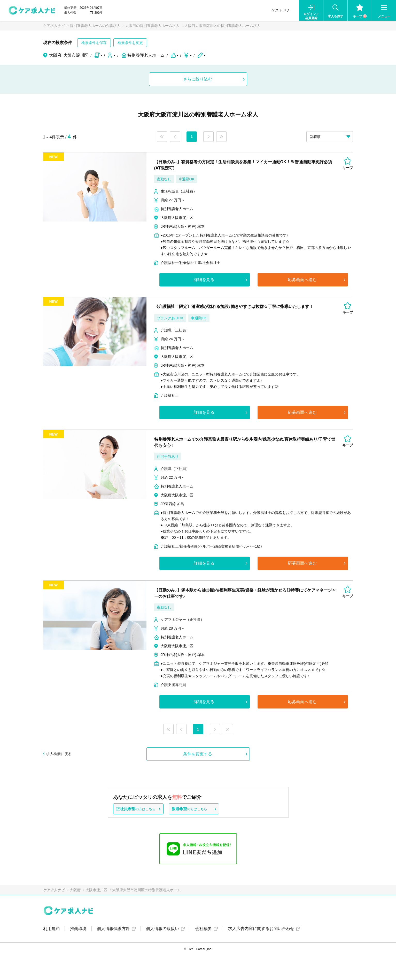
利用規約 (51, 928)
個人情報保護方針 (113, 928)
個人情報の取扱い (162, 928)
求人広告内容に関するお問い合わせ (261, 928)
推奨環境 (78, 928)
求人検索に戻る (59, 754)
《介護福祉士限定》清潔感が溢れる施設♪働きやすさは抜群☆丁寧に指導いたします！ (233, 306)
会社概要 (203, 928)
